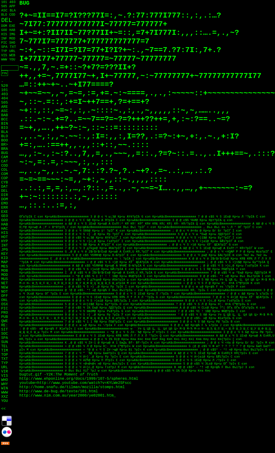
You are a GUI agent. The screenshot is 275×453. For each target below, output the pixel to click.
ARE (4, 107)
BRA (4, 149)
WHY (4, 384)
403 (12, 2)
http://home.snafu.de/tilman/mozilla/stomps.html (72, 387)
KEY (4, 254)
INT (4, 245)
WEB (12, 55)
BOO (4, 140)
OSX (4, 304)
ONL (4, 300)
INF (4, 38)
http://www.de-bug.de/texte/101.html (58, 391)
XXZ (4, 397)
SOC (4, 334)
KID (4, 258)
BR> (4, 145)
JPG (4, 250)
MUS (4, 279)
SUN (4, 342)
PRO (4, 313)
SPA (4, 47)
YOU (12, 59)
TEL (4, 346)
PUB (4, 317)
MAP (4, 262)
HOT (4, 237)
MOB (4, 271)
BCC (4, 119)
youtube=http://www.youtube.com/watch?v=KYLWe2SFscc (75, 383)
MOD (12, 38)
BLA (13, 10)
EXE (12, 26)
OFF (4, 296)
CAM (4, 157)
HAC (4, 229)
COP (4, 178)
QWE (4, 321)
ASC (4, 11)
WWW (4, 59)
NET (4, 283)
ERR (4, 208)
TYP (4, 51)
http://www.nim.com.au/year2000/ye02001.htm (66, 395)
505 (4, 6)
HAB (12, 30)
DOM (4, 26)
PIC (4, 43)
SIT (4, 329)
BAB (4, 115)
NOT (4, 292)
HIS (4, 34)
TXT (13, 47)
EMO (4, 203)
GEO (4, 216)
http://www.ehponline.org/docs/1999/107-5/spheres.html (78, 379)
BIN (4, 124)
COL (4, 170)
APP (12, 6)
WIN (4, 388)
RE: (4, 325)
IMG (12, 34)
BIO (4, 128)
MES (4, 266)
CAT (4, 161)
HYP (4, 241)
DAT (4, 187)
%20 (4, 86)
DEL (6, 20)
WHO (4, 380)
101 (4, 2)
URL (12, 51)
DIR (4, 195)
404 (4, 98)
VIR (4, 371)
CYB (4, 182)
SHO (12, 43)
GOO (4, 30)
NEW (4, 287)
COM (4, 174)
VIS (4, 55)
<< (3, 409)
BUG (4, 153)
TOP (4, 355)
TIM (4, 350)
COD (12, 15)
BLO (4, 15)
